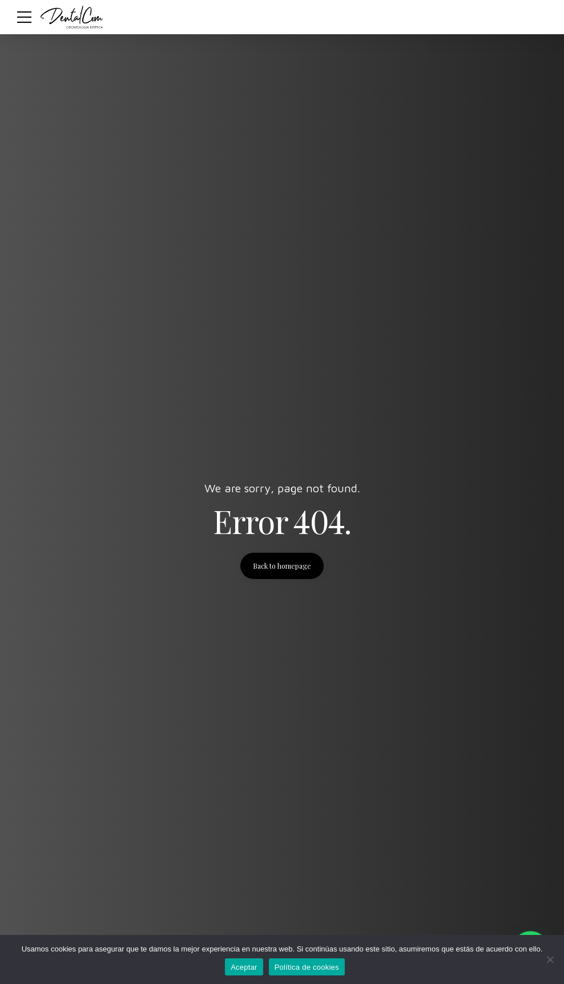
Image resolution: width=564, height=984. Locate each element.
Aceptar (244, 967)
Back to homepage (282, 565)
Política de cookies (307, 967)
